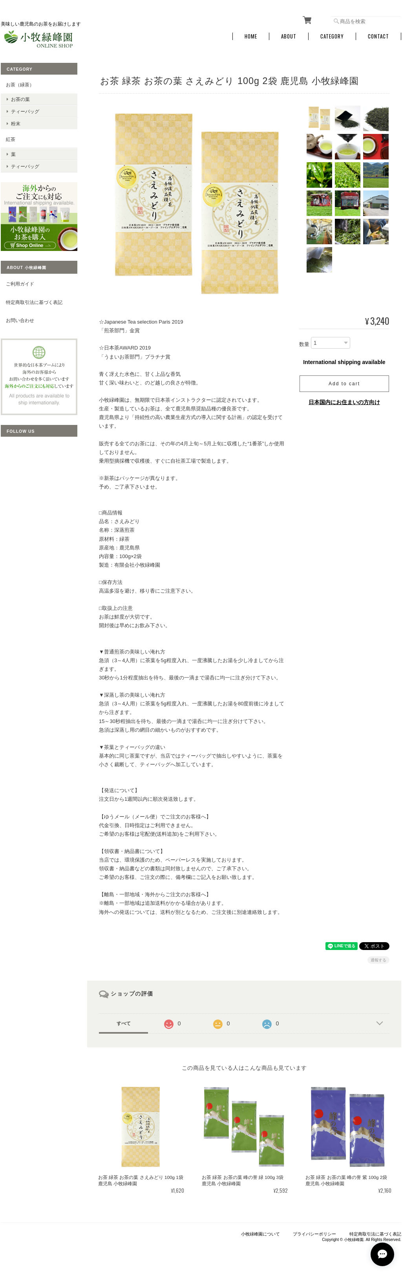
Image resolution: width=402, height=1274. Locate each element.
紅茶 (10, 139)
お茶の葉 (20, 99)
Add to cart (344, 383)
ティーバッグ (25, 111)
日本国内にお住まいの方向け (344, 402)
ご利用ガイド (20, 283)
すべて (124, 1023)
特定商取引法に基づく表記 (34, 302)
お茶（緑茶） (20, 84)
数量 (304, 344)
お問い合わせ (20, 320)
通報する (378, 960)
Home (251, 36)
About (288, 36)
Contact (378, 36)
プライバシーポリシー (314, 1234)
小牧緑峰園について (260, 1234)
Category (332, 36)
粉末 (15, 123)
